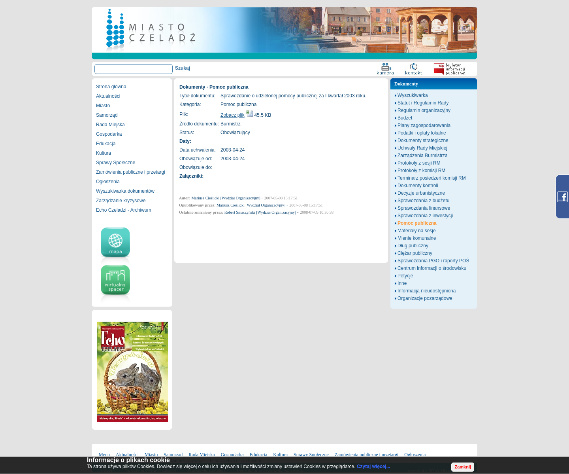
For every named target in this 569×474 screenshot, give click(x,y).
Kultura (103, 153)
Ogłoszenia (108, 181)
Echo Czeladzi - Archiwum (123, 210)
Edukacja (105, 143)
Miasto (103, 105)
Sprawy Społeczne (115, 162)
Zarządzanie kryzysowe (120, 200)
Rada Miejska (110, 124)
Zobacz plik (232, 115)
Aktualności (108, 96)
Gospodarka (109, 134)
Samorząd (107, 115)
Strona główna (111, 86)
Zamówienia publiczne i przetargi (130, 172)
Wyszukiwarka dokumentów (125, 191)
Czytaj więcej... (373, 466)
